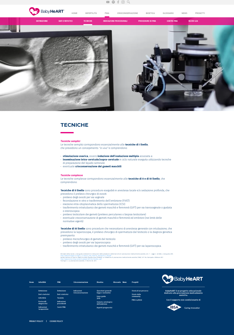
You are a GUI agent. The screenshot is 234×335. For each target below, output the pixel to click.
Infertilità (91, 13)
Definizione (42, 21)
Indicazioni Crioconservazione (80, 292)
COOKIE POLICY (56, 321)
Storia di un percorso (140, 291)
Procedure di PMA (147, 21)
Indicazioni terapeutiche (43, 308)
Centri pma (172, 21)
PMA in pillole (137, 300)
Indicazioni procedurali (115, 21)
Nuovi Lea (193, 21)
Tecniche (87, 21)
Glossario (168, 13)
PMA (107, 13)
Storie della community (136, 295)
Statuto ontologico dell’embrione (104, 303)
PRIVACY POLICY (36, 321)
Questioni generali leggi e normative (104, 292)
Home (74, 13)
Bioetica (150, 13)
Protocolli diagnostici (42, 303)
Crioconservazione (127, 13)
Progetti (200, 13)
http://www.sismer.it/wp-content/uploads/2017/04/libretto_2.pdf (81, 259)
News (184, 13)
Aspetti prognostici (104, 308)
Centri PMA (61, 307)
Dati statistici (66, 21)
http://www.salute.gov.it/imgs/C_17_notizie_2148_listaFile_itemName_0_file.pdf (85, 255)
